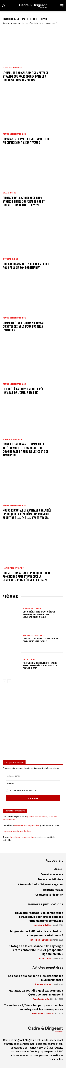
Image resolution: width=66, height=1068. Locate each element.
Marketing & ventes (13, 568)
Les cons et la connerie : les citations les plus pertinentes (35, 978)
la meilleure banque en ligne (22, 837)
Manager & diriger (12, 68)
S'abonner (33, 798)
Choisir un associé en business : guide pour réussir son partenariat (26, 266)
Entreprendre (10, 259)
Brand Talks (9, 193)
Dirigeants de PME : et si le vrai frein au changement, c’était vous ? (26, 141)
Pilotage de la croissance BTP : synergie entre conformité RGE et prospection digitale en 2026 (24, 201)
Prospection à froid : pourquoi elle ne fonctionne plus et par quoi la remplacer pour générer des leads (27, 576)
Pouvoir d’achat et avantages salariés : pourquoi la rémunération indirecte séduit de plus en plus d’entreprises (27, 514)
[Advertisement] (33, 723)
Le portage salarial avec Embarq (17, 831)
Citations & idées (42, 984)
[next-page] (9, 681)
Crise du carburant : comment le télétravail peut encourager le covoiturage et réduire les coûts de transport (25, 449)
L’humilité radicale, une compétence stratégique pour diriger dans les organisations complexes (25, 76)
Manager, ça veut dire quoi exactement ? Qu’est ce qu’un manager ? (36, 992)
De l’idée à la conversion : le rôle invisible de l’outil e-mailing (24, 391)
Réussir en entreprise (14, 134)
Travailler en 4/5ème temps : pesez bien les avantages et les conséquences (33, 1007)
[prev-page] (4, 681)
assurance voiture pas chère (26, 825)
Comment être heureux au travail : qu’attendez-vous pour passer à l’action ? (24, 326)
